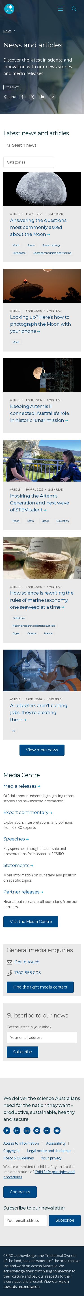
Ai (14, 730)
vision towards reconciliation (36, 1284)
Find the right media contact (40, 987)
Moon (16, 245)
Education (63, 520)
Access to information (21, 1143)
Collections (19, 618)
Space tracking (51, 245)
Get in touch (27, 961)
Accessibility (55, 1143)
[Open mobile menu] (60, 8)
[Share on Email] (52, 96)
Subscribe (22, 1051)
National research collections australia (34, 625)
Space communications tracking (52, 252)
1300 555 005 (28, 972)
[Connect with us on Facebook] (6, 1130)
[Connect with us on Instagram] (16, 1130)
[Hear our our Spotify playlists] (36, 1130)
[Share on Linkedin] (42, 96)
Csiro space (19, 252)
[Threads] (46, 1130)
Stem (30, 520)
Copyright (11, 1150)
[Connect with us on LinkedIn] (27, 1130)
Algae (16, 633)
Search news (21, 145)
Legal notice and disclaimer (49, 1150)
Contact (12, 87)
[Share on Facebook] (22, 96)
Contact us (20, 1192)
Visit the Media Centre (31, 921)
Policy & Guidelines (18, 1158)
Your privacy (51, 1158)
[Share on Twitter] (32, 96)
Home (7, 31)
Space (30, 245)
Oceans (31, 633)
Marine (48, 633)
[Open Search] (74, 8)
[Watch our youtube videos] (57, 1130)
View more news (42, 750)
